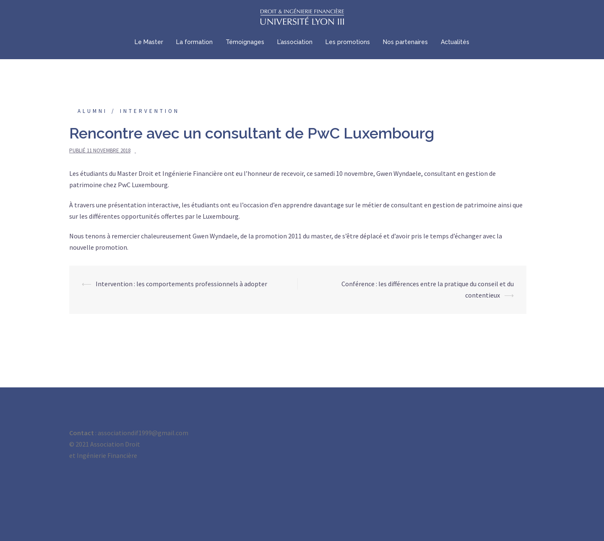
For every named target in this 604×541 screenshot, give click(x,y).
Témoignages (245, 42)
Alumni (92, 111)
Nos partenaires (405, 42)
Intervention (150, 111)
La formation (194, 42)
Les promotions (347, 42)
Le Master (149, 42)
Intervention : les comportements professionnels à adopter (181, 284)
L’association (294, 42)
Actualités (455, 42)
